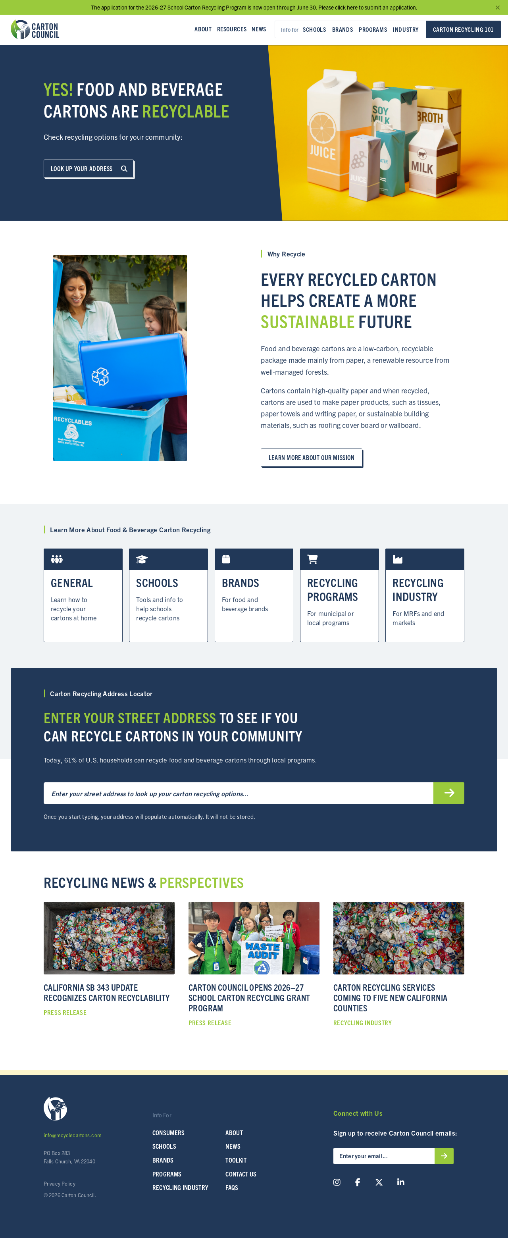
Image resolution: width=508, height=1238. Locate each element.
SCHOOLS (164, 1145)
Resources (232, 29)
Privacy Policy (59, 1181)
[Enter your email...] (384, 1155)
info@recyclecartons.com (73, 1133)
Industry (406, 29)
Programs (373, 29)
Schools (314, 29)
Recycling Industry (180, 1186)
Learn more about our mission (312, 456)
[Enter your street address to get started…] (238, 792)
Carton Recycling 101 (463, 29)
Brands (342, 29)
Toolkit (235, 1159)
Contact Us (240, 1172)
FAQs (231, 1186)
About (203, 29)
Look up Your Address (88, 168)
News (259, 29)
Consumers (168, 1131)
